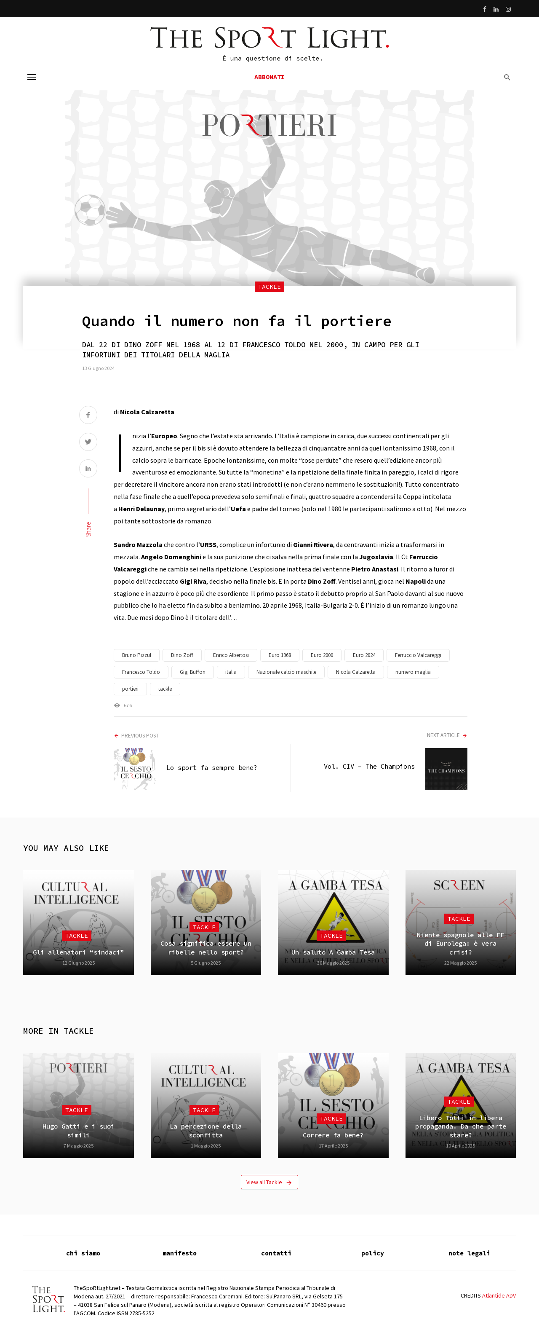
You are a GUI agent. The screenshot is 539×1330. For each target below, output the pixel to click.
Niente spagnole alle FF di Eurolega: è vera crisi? (460, 943)
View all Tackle (269, 1182)
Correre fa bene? (333, 1135)
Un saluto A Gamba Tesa (333, 952)
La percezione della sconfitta (206, 1130)
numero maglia (413, 672)
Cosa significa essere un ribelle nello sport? (205, 947)
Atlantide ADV (499, 1295)
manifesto (180, 1253)
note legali (469, 1253)
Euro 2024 (364, 655)
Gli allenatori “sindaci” (78, 952)
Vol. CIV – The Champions (369, 766)
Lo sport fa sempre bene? (211, 768)
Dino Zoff (182, 655)
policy (372, 1253)
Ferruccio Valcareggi (418, 655)
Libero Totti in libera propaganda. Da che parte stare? (460, 1126)
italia (231, 672)
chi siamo (83, 1253)
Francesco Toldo (141, 672)
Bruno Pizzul (136, 655)
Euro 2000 (322, 655)
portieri (130, 688)
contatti (276, 1253)
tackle (165, 688)
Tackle (269, 286)
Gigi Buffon (192, 672)
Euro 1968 (280, 655)
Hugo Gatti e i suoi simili (79, 1130)
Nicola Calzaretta (356, 672)
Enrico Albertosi (231, 655)
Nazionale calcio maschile (286, 672)
